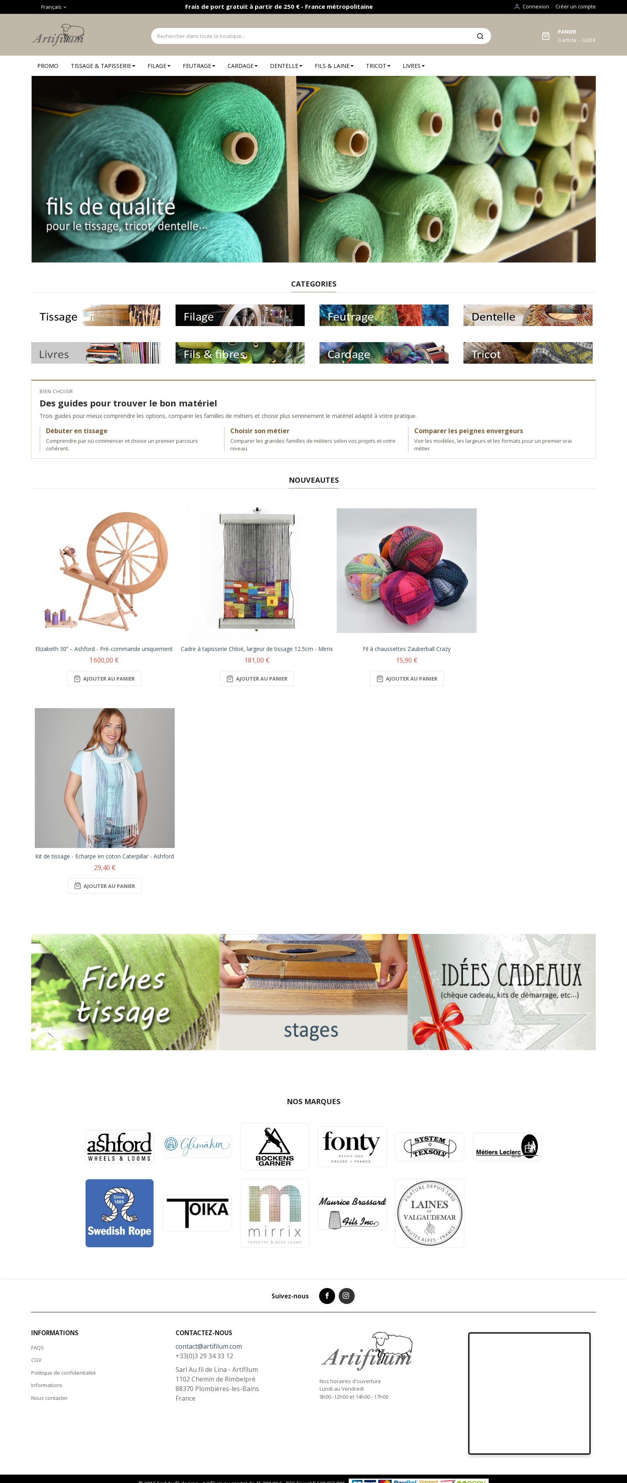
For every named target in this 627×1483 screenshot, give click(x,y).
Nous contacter (49, 1397)
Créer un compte (575, 6)
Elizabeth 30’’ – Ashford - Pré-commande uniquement (104, 649)
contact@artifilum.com (209, 1346)
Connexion (536, 6)
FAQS (37, 1347)
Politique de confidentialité (63, 1372)
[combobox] (310, 36)
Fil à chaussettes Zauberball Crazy (407, 649)
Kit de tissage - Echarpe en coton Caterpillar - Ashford (104, 856)
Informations (46, 1385)
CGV (36, 1360)
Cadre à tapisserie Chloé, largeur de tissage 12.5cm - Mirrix (257, 649)
